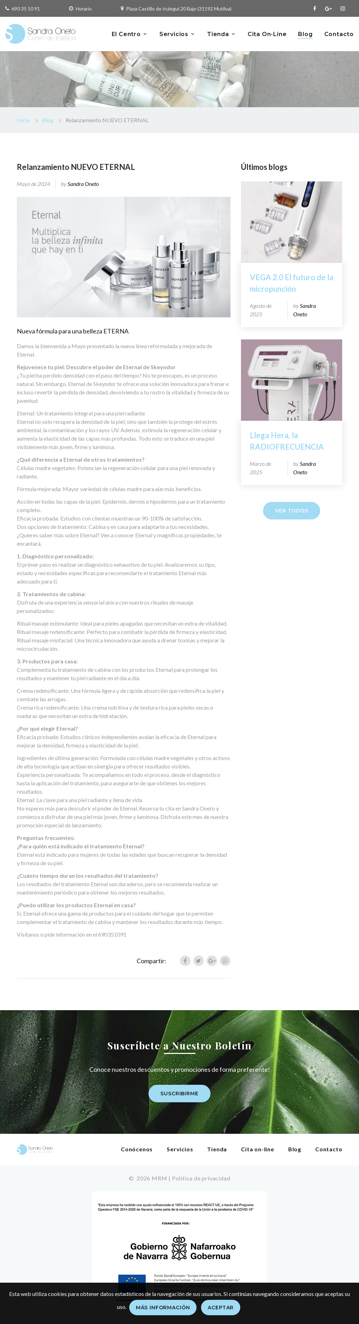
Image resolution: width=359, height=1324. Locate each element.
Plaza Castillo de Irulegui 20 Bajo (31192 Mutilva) (179, 9)
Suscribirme (179, 1093)
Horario (84, 9)
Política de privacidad (201, 1178)
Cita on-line (257, 1149)
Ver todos (291, 511)
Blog (305, 34)
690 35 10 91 (26, 9)
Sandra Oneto (83, 183)
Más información (163, 1307)
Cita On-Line (267, 34)
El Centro (126, 34)
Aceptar (221, 1307)
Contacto (339, 34)
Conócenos (137, 1149)
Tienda (218, 34)
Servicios (173, 34)
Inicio (23, 120)
